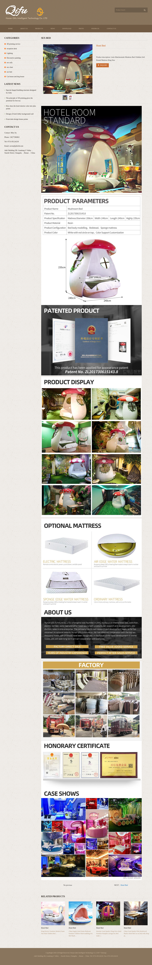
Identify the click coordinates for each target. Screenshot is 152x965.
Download (66, 28)
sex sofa (9, 63)
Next (89, 69)
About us (24, 28)
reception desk (12, 49)
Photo (81, 28)
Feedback (95, 28)
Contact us (111, 28)
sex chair (10, 67)
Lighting (10, 53)
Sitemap (103, 953)
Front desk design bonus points (17, 119)
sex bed (9, 72)
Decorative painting (14, 58)
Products (39, 28)
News (53, 28)
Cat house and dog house (15, 77)
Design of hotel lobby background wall (20, 114)
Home (10, 28)
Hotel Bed (124, 885)
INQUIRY (102, 65)
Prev (46, 69)
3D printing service (13, 44)
